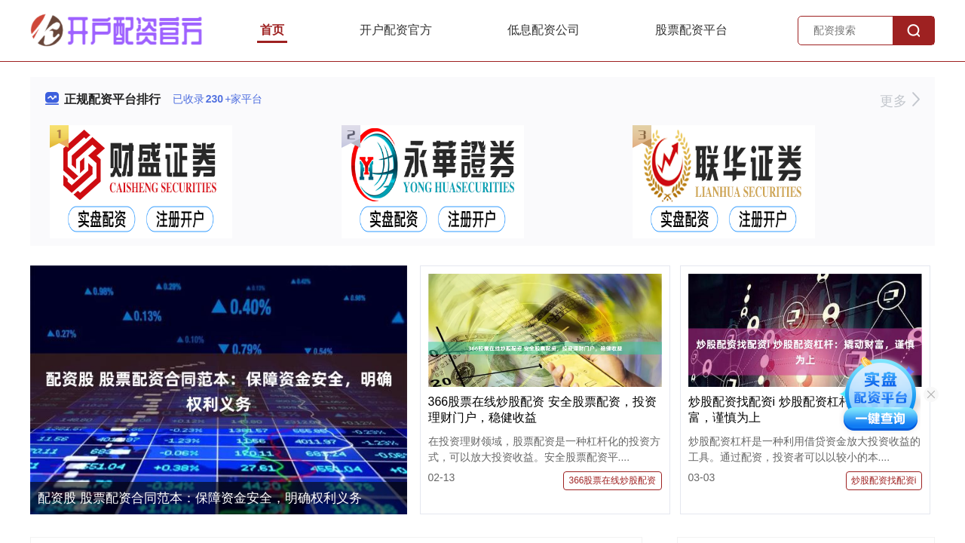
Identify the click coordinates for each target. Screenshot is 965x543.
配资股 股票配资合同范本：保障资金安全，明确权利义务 (200, 498)
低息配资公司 (543, 29)
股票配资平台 (691, 29)
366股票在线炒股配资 (612, 480)
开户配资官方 (396, 29)
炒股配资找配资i (884, 480)
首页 (272, 29)
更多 (900, 101)
